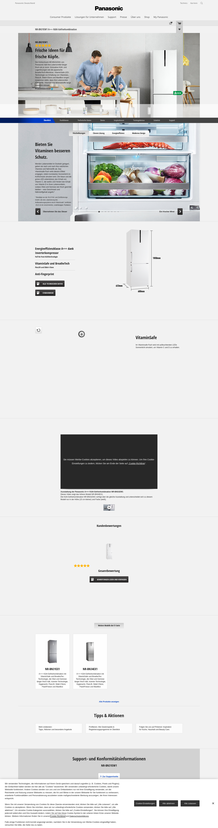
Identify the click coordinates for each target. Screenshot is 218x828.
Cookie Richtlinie (57, 816)
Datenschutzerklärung (79, 816)
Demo (102, 120)
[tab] (79, 133)
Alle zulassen (190, 803)
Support (172, 120)
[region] (109, 803)
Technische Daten (84, 120)
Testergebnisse (139, 120)
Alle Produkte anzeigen (109, 702)
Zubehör (157, 120)
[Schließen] (213, 803)
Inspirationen (119, 120)
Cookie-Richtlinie (137, 463)
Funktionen (64, 120)
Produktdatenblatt (44, 89)
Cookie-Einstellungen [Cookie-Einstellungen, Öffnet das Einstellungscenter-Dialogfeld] (145, 803)
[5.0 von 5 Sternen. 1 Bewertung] (53, 45)
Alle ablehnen (168, 803)
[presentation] (79, 133)
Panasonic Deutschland (25, 3)
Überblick (47, 120)
